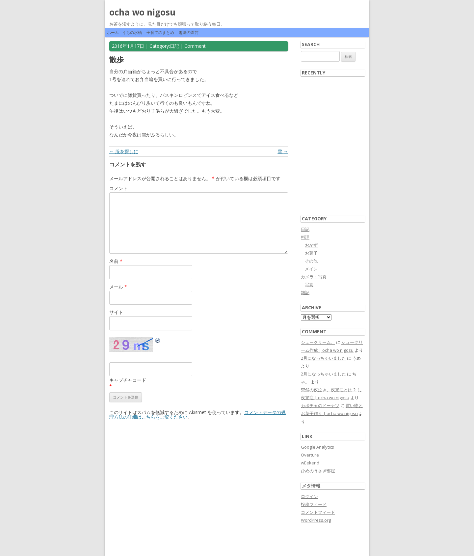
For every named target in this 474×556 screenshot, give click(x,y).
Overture (310, 455)
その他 (311, 261)
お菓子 (311, 253)
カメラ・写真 (314, 277)
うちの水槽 (132, 32)
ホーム (113, 32)
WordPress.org (316, 520)
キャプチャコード (127, 380)
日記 (174, 46)
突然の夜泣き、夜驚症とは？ (328, 390)
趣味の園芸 (188, 32)
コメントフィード (318, 512)
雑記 (305, 292)
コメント (118, 188)
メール (118, 287)
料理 (305, 237)
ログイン (309, 496)
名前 (115, 261)
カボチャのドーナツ (320, 405)
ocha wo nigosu (142, 12)
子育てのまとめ (160, 32)
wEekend (310, 463)
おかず (311, 245)
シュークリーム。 (318, 342)
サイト (116, 312)
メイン (311, 269)
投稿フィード (314, 504)
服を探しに (123, 151)
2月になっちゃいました (323, 358)
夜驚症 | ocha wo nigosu (325, 398)
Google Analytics (317, 447)
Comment (195, 46)
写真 (309, 285)
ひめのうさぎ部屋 (318, 471)
